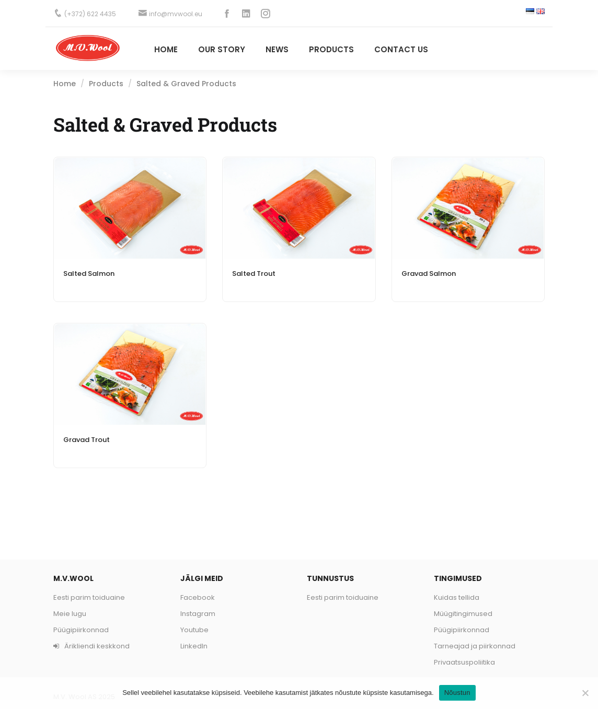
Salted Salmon (88, 273)
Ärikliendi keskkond (91, 646)
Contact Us (401, 49)
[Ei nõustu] (585, 693)
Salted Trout (253, 273)
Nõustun (457, 692)
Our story (221, 49)
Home (166, 49)
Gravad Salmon (428, 273)
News (277, 49)
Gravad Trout (86, 440)
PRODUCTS (331, 49)
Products (106, 83)
